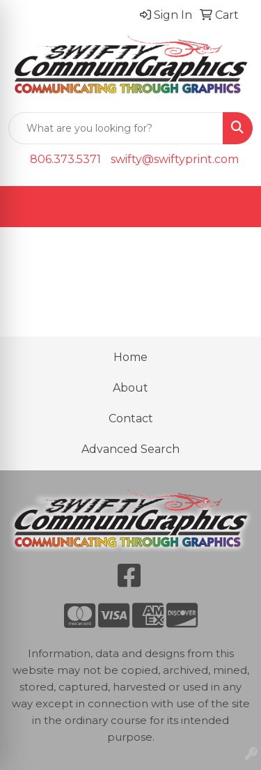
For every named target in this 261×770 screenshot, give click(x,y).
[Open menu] (233, 207)
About (130, 387)
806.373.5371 (65, 159)
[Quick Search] (115, 128)
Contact (131, 418)
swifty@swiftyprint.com (175, 159)
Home (130, 357)
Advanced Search (130, 449)
